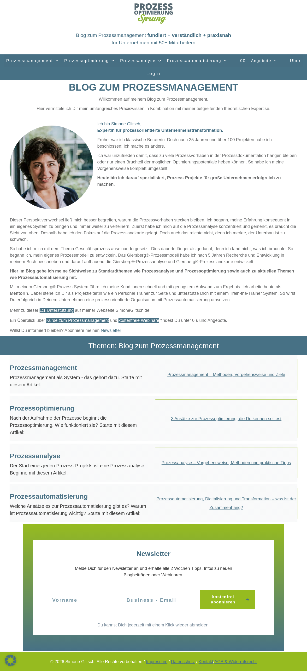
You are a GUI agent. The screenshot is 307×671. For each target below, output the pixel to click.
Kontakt (206, 661)
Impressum (156, 661)
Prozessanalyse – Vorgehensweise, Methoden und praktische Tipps (226, 462)
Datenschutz (183, 661)
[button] (10, 660)
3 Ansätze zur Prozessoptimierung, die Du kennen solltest (226, 418)
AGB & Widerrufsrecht (235, 661)
